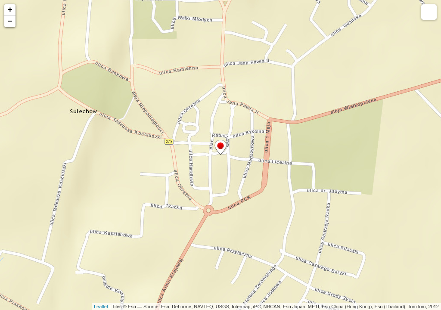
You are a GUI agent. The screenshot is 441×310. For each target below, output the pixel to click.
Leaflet (101, 306)
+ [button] (10, 10)
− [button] (10, 21)
